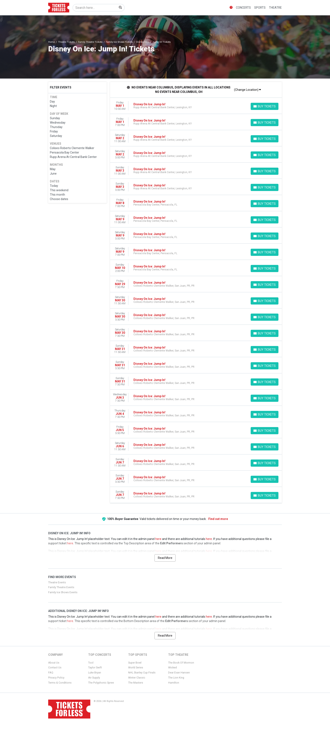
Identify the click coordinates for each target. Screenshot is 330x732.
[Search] (95, 7)
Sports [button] (260, 7)
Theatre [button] (275, 7)
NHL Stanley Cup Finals (142, 672)
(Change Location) (247, 89)
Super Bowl (134, 662)
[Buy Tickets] (264, 106)
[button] (231, 8)
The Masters (135, 682)
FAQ (50, 672)
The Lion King (176, 677)
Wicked (172, 667)
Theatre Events (57, 582)
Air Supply (94, 677)
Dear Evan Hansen (179, 672)
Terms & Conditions (60, 682)
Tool (90, 662)
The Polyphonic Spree (101, 682)
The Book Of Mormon (181, 662)
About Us (53, 662)
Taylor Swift (95, 667)
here (158, 539)
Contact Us (54, 667)
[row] (196, 106)
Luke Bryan (94, 672)
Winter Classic (136, 677)
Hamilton (173, 682)
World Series (135, 667)
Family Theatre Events (61, 587)
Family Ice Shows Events (62, 592)
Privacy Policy (56, 677)
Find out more (218, 519)
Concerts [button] (243, 7)
